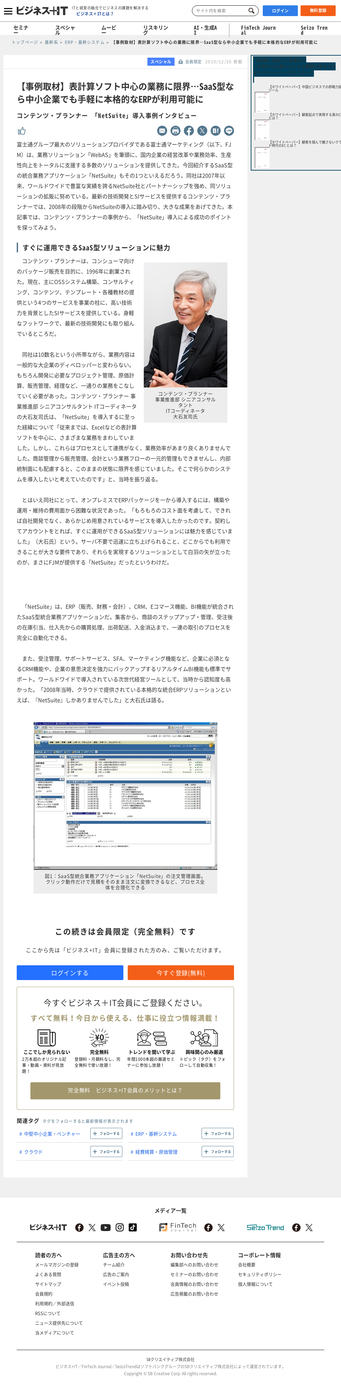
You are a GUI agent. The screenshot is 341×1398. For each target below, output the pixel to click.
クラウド (33, 1151)
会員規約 (43, 1293)
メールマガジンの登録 (57, 1264)
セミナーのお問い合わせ (194, 1274)
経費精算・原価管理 (156, 1151)
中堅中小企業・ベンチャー (52, 1133)
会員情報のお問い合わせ (194, 1284)
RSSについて (48, 1313)
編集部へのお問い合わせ (194, 1264)
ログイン (280, 11)
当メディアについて (54, 1332)
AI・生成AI (205, 30)
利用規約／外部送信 (54, 1303)
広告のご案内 (116, 1274)
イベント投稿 (116, 1284)
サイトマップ (48, 1284)
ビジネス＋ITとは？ (95, 14)
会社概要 (246, 1264)
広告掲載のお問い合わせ (194, 1293)
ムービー (108, 30)
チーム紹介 (114, 1264)
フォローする (110, 1133)
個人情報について (255, 1284)
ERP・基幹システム (156, 1133)
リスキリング (155, 30)
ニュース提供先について (59, 1323)
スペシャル (65, 30)
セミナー (20, 30)
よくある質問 (48, 1274)
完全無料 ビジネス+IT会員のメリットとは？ (125, 1090)
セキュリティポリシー (259, 1274)
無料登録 (318, 10)
